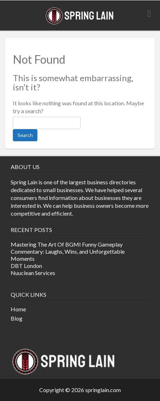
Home (18, 309)
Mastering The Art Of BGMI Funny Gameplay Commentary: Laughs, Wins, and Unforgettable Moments (68, 251)
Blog (16, 318)
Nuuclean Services (33, 272)
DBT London (26, 265)
